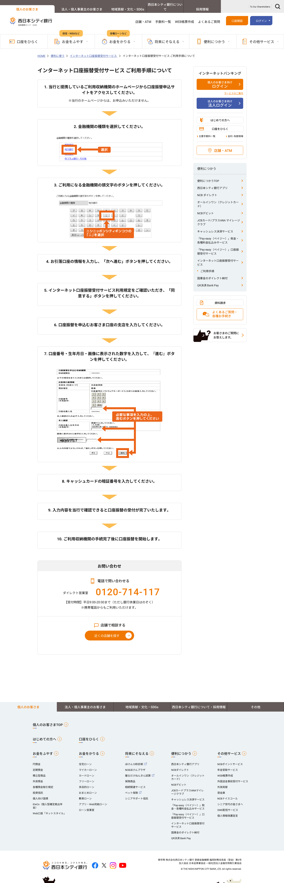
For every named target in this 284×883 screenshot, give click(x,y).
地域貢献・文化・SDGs (110, 5)
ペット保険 (131, 788)
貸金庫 (221, 788)
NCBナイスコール (227, 793)
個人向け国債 (40, 793)
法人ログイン (220, 99)
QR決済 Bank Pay (208, 280)
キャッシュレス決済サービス (215, 226)
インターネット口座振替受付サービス (93, 51)
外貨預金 (38, 776)
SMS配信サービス (227, 805)
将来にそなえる (137, 749)
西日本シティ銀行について (155, 5)
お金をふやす (43, 749)
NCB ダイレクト (207, 190)
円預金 (36, 759)
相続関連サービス (135, 782)
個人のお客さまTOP (48, 720)
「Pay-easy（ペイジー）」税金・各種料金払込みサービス (218, 235)
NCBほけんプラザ (135, 765)
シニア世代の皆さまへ (230, 799)
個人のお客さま (22, 5)
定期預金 (38, 765)
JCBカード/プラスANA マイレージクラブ (218, 217)
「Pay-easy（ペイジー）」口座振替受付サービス (218, 246)
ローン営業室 (86, 805)
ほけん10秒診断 (134, 759)
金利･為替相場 (235, 131)
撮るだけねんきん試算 (138, 770)
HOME (41, 51)
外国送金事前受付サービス (232, 776)
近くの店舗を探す (107, 631)
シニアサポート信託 (136, 793)
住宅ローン (85, 759)
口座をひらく (23, 36)
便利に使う (57, 51)
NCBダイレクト (180, 765)
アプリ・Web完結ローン (93, 799)
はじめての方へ (220, 115)
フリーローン (86, 776)
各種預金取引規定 (43, 782)
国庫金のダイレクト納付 (212, 273)
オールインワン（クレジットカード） (218, 199)
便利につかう (181, 749)
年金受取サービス (227, 765)
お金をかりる (89, 749)
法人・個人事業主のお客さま (66, 5)
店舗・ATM (143, 17)
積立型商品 (39, 770)
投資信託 (38, 788)
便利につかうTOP (208, 176)
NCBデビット (205, 208)
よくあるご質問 (209, 17)
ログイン (261, 17)
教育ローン (85, 793)
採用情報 (198, 5)
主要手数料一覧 (207, 131)
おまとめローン (88, 788)
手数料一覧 (163, 17)
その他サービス (229, 749)
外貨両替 (222, 782)
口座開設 (237, 17)
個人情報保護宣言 (227, 811)
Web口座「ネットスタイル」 (49, 808)
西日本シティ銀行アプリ (212, 183)
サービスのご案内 (233, 88)
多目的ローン (86, 782)
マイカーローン (88, 765)
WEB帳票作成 (184, 17)
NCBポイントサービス (230, 759)
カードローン (86, 770)
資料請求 (220, 298)
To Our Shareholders (260, 4)
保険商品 (130, 776)
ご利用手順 (207, 266)
